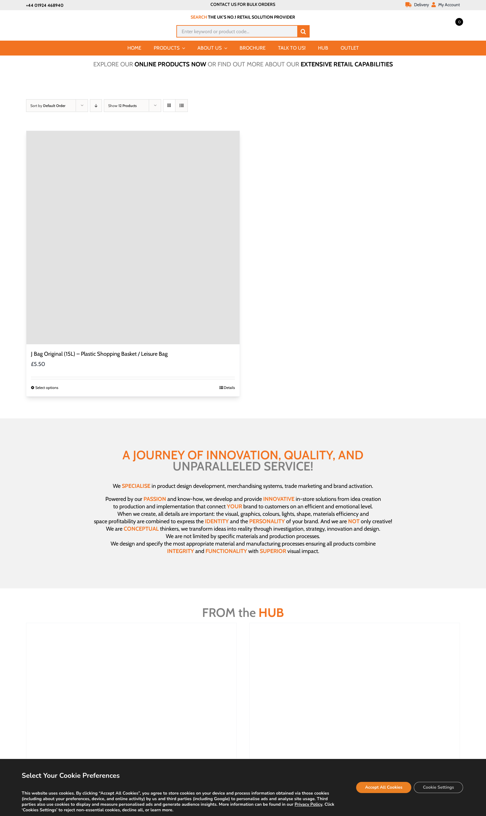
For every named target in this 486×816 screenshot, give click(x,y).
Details (229, 387)
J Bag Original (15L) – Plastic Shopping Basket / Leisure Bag (99, 353)
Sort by (47, 105)
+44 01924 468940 (45, 5)
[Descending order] (96, 105)
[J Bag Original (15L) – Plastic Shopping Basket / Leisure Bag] (133, 237)
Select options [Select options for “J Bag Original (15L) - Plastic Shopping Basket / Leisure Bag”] (46, 387)
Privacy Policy (308, 804)
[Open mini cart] (452, 21)
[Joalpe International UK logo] (57, 16)
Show (122, 105)
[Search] (303, 31)
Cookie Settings (438, 787)
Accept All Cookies (382, 787)
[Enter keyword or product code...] (236, 31)
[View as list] (181, 106)
